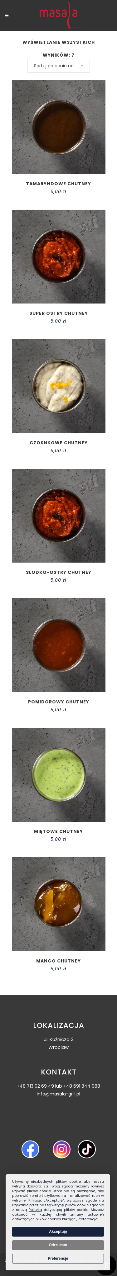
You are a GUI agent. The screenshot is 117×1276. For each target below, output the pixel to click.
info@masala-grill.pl (58, 1094)
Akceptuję (58, 1231)
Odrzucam (58, 1245)
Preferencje (58, 1258)
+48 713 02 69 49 (35, 1086)
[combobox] (58, 66)
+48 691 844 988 (81, 1086)
